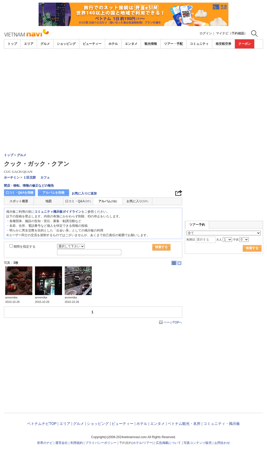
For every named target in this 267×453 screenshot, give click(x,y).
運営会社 (61, 443)
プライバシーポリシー (101, 443)
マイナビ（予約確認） (231, 33)
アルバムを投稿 (53, 192)
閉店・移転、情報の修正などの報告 (29, 185)
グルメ (45, 44)
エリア (28, 44)
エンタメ (131, 44)
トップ (12, 44)
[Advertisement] (133, 87)
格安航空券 (223, 44)
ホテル (113, 44)
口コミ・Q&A (78, 201)
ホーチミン (12, 177)
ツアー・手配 (173, 44)
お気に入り (137, 201)
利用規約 (76, 443)
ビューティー (92, 44)
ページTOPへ (172, 322)
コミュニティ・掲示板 (221, 423)
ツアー (148, 443)
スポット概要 (18, 201)
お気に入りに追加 (84, 193)
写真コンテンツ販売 (198, 443)
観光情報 (150, 44)
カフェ (45, 177)
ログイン (205, 33)
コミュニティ (199, 44)
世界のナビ (45, 443)
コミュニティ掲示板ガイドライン (57, 211)
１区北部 (29, 177)
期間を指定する (24, 246)
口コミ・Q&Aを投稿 (19, 192)
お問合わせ (222, 443)
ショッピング (66, 44)
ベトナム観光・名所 (184, 423)
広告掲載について (168, 443)
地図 (48, 201)
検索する (161, 247)
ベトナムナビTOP (41, 423)
